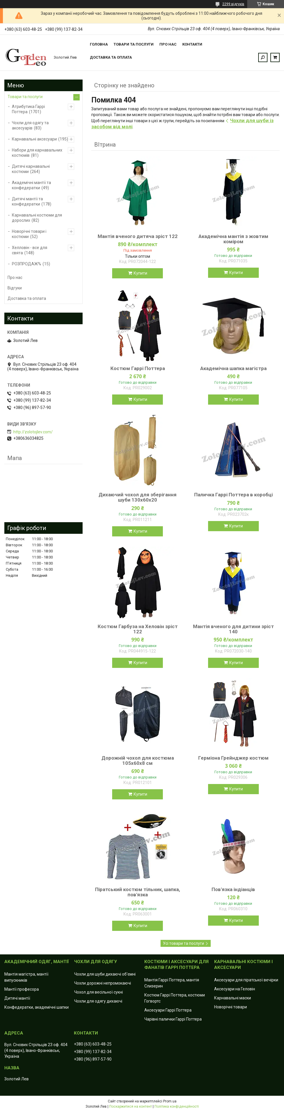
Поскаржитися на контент (130, 1106)
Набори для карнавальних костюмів (37, 153)
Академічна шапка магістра (233, 368)
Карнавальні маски (232, 998)
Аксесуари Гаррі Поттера (168, 1010)
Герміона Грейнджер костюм (233, 757)
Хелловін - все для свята (29, 250)
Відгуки (15, 288)
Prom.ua (169, 1101)
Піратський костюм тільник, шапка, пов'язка (137, 892)
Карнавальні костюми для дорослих (37, 218)
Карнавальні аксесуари (34, 139)
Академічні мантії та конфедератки (31, 185)
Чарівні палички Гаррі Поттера (173, 1019)
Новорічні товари (230, 1007)
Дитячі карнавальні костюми (31, 169)
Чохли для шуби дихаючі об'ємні (105, 974)
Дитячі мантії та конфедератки (27, 201)
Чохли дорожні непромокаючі (102, 983)
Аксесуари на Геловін (234, 989)
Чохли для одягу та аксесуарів (30, 125)
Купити (140, 273)
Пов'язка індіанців (233, 889)
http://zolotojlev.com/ (33, 432)
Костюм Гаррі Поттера (137, 368)
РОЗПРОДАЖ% (26, 264)
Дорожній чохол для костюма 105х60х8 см (137, 760)
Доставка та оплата (111, 57)
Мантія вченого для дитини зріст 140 (233, 629)
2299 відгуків (233, 4)
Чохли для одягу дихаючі (98, 1001)
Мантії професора (21, 989)
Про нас (167, 44)
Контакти (192, 44)
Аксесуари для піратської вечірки (246, 980)
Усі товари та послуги (183, 943)
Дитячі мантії (17, 998)
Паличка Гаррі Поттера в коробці (233, 494)
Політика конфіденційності (176, 1106)
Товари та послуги (134, 44)
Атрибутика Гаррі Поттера (28, 109)
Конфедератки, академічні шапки (36, 1007)
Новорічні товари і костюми (29, 234)
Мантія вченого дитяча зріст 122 (138, 236)
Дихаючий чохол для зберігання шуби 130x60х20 (137, 497)
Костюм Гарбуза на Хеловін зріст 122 (138, 629)
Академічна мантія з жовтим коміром (233, 239)
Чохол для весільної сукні (98, 992)
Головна (99, 44)
